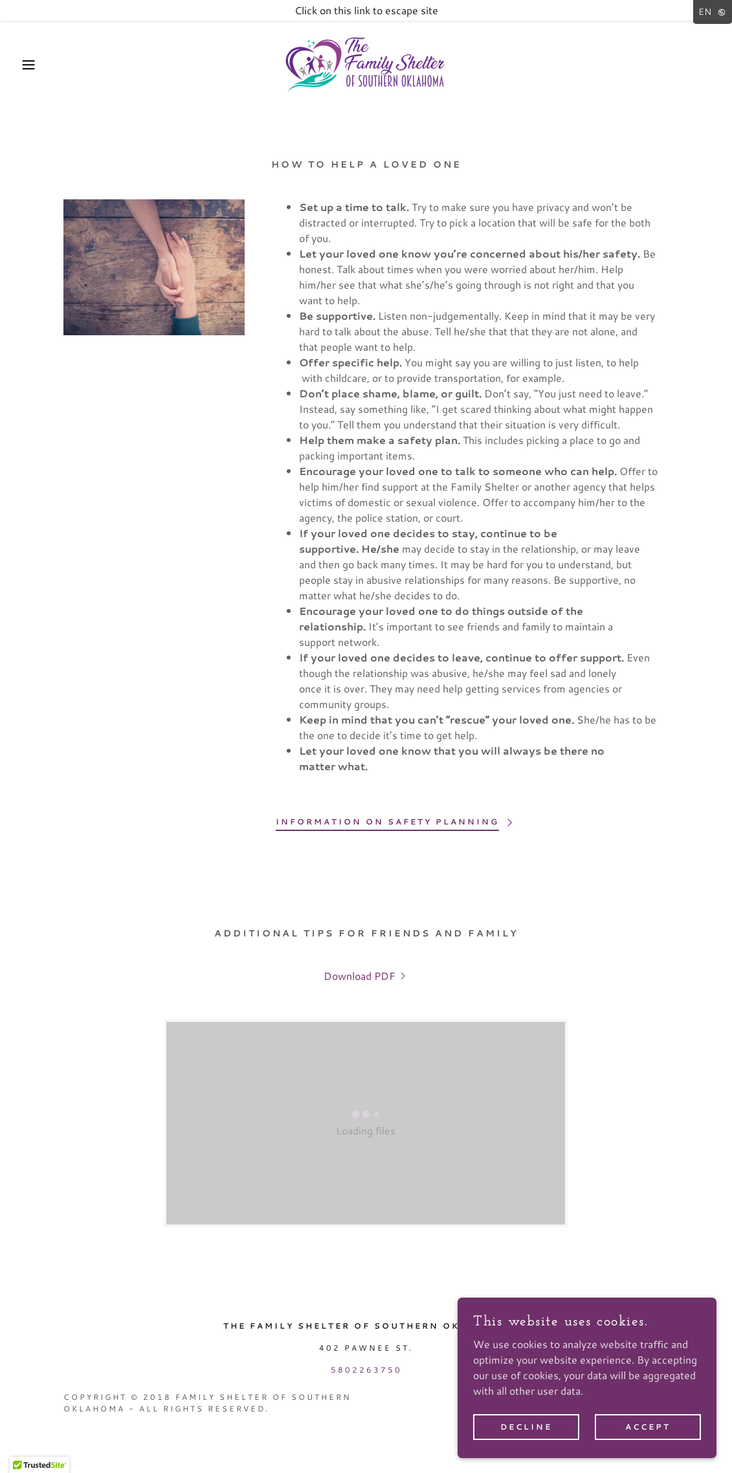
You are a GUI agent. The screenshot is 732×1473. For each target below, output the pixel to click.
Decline (526, 1426)
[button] (37, 65)
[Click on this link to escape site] (366, 10)
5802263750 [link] (366, 1369)
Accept (648, 1426)
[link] (366, 63)
